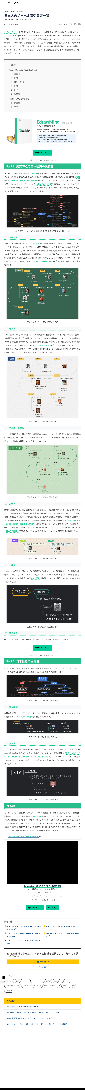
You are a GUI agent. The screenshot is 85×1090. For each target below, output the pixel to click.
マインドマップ (25, 981)
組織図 (17, 981)
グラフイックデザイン (49, 986)
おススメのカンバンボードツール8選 (60, 926)
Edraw (16, 24)
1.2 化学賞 (14, 78)
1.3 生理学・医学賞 (18, 82)
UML (59, 986)
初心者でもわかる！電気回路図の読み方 (22, 1006)
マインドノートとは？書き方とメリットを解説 (24, 942)
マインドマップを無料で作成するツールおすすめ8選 (24, 935)
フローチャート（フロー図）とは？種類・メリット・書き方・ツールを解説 (37, 1024)
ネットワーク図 (38, 986)
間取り (55, 981)
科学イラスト (9, 990)
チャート (67, 981)
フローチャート (9, 981)
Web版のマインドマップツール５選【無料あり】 (63, 935)
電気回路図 (48, 981)
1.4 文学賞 (14, 86)
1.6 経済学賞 (15, 94)
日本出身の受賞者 (19, 99)
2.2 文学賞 (14, 107)
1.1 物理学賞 (15, 74)
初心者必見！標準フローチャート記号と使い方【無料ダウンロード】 (34, 1012)
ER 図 (73, 986)
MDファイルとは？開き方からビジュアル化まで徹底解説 (24, 928)
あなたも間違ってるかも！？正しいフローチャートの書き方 (30, 1018)
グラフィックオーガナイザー (13, 986)
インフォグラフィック (37, 981)
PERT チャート (66, 986)
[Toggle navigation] (81, 2)
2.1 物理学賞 (15, 103)
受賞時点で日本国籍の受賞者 (23, 70)
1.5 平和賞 (14, 90)
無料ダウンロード (42, 152)
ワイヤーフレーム (26, 986)
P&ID (61, 981)
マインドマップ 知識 (13, 11)
